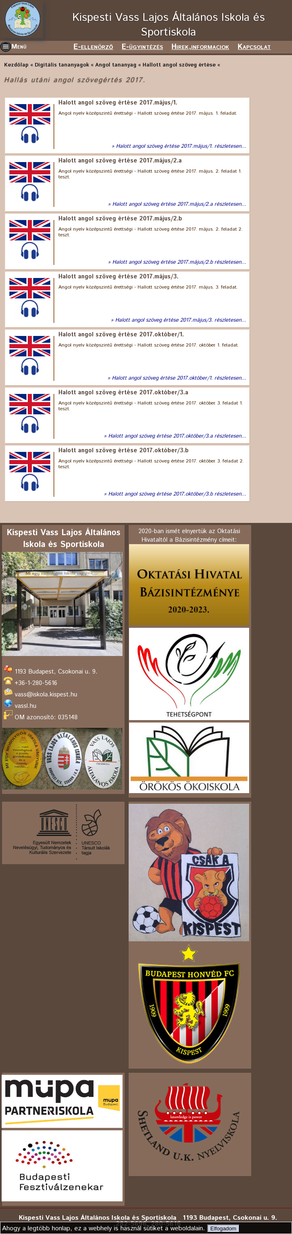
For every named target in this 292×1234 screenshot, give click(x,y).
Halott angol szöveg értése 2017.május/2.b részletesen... (179, 262)
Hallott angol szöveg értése (179, 65)
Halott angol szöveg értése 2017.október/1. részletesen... (179, 378)
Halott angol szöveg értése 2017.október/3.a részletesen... (177, 436)
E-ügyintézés (142, 47)
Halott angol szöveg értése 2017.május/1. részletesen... (181, 146)
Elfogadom (223, 1228)
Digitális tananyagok (62, 65)
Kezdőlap (16, 65)
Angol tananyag (115, 65)
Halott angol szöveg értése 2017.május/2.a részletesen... (179, 204)
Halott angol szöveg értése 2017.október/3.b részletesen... (177, 494)
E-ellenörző (93, 47)
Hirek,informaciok (200, 47)
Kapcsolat (254, 47)
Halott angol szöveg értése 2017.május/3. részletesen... (180, 320)
